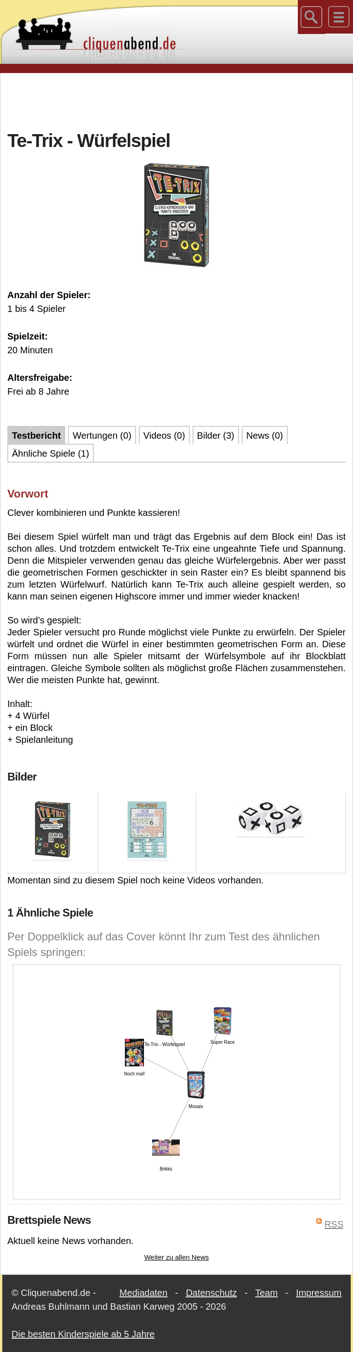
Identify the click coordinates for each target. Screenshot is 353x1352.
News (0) (264, 435)
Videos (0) (164, 435)
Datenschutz (211, 1293)
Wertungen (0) (102, 435)
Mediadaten (144, 1293)
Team (266, 1293)
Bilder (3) (215, 435)
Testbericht (36, 435)
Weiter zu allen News (176, 1257)
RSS (334, 1224)
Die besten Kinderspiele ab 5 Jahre (82, 1334)
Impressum (319, 1293)
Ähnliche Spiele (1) (50, 453)
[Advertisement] (176, 100)
